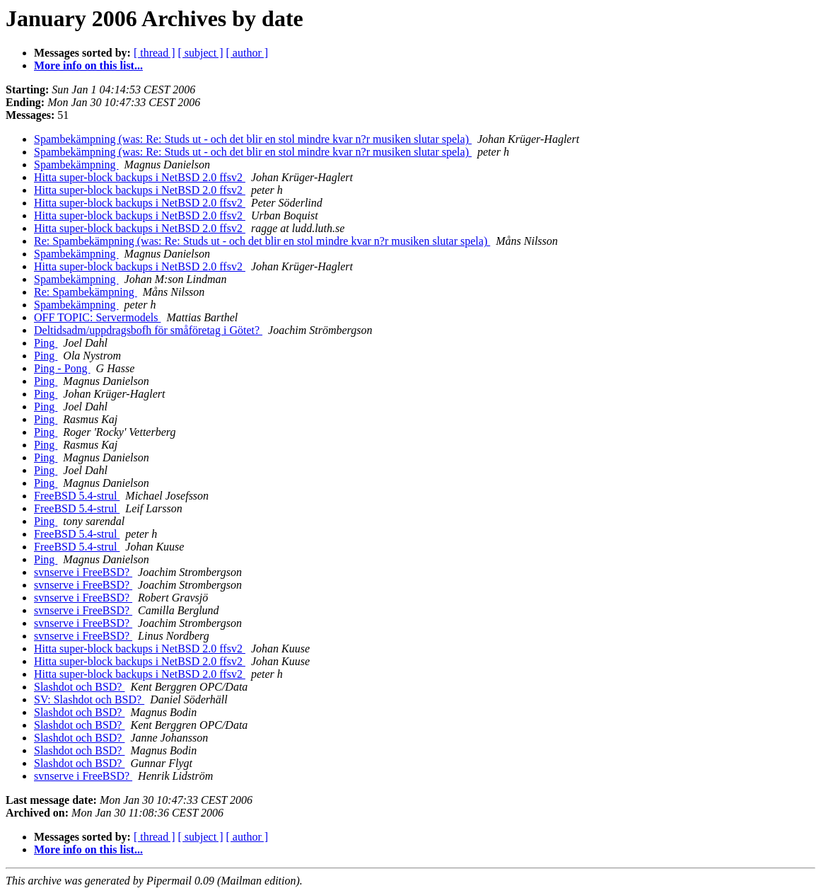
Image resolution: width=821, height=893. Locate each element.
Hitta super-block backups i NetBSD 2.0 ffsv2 (139, 177)
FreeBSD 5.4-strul (77, 496)
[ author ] (247, 53)
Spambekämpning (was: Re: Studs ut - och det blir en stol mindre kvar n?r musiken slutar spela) (253, 139)
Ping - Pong (62, 368)
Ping (45, 343)
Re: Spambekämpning (85, 292)
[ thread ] (154, 53)
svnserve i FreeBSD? (83, 572)
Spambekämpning (76, 165)
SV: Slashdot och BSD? (89, 699)
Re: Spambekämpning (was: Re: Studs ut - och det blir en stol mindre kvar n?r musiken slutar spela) (262, 241)
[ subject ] (200, 53)
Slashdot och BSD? (79, 687)
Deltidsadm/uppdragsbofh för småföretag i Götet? (148, 330)
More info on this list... (88, 65)
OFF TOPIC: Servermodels (97, 317)
